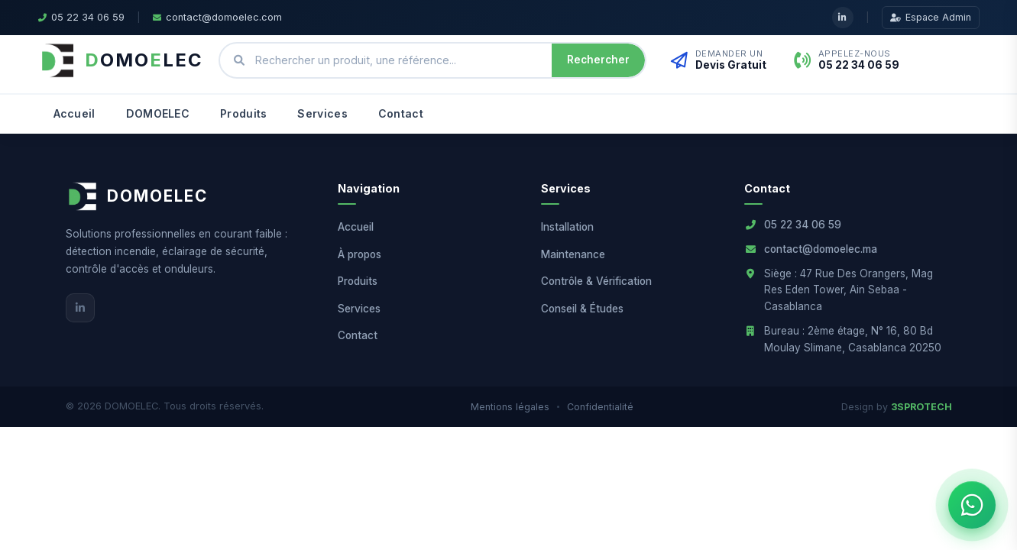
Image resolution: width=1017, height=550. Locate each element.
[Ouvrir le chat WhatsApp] (972, 505)
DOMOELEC (157, 113)
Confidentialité (600, 406)
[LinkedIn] (80, 307)
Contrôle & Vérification (596, 281)
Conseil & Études (582, 308)
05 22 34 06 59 (802, 224)
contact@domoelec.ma (820, 249)
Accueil (74, 113)
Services (322, 113)
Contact (400, 113)
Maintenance (573, 254)
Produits (243, 113)
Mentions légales (510, 406)
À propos (359, 254)
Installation (567, 227)
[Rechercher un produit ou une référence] (398, 61)
